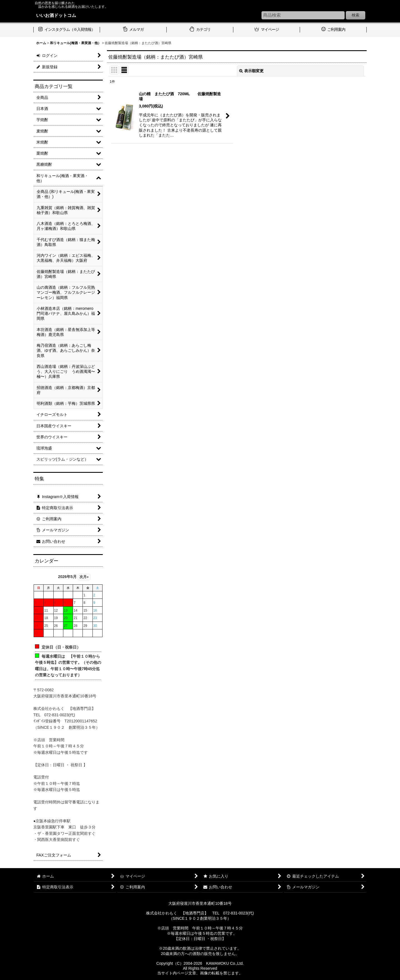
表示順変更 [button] (251, 71)
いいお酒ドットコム (56, 15)
